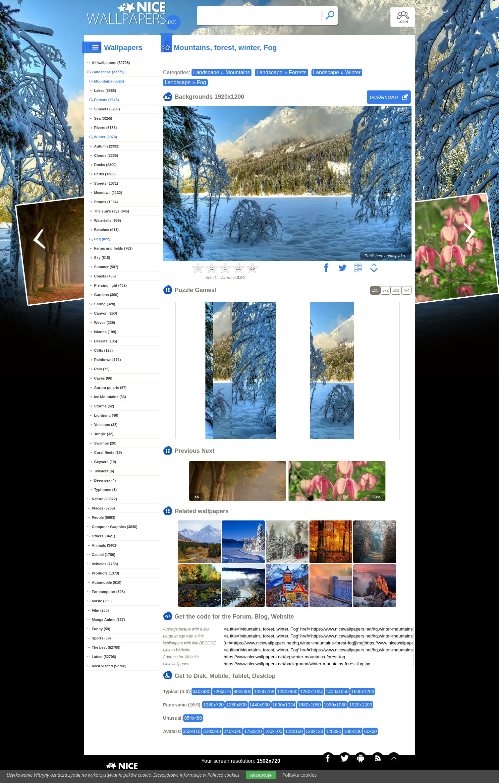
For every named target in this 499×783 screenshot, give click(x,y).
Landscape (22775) (108, 72)
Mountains (237, 72)
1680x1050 (309, 704)
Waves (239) (104, 323)
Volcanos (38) (106, 425)
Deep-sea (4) (105, 480)
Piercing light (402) (110, 285)
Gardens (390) (106, 295)
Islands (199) (105, 332)
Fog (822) (102, 239)
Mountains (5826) (109, 81)
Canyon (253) (105, 313)
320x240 (212, 731)
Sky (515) (102, 258)
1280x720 (213, 704)
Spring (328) (104, 304)
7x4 (406, 290)
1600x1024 (283, 704)
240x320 (233, 731)
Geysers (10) (105, 462)
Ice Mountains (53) (110, 397)
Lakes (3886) (105, 90)
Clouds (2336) (106, 155)
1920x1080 (335, 704)
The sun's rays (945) (111, 211)
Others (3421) (103, 536)
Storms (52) (104, 406)
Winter (352, 72)
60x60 (370, 731)
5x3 (396, 290)
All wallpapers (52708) (111, 63)
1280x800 (236, 704)
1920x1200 (360, 704)
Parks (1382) (105, 174)
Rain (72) (101, 369)
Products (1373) (105, 573)
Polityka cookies (299, 775)
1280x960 (287, 691)
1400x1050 (337, 691)
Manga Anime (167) (108, 620)
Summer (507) (106, 267)
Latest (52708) (104, 657)
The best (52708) (106, 647)
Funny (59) (101, 629)
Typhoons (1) (105, 490)
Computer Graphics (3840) (115, 527)
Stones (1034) (106, 202)
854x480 (193, 718)
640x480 (201, 691)
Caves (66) (103, 378)
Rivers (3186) (105, 128)
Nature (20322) (104, 499)
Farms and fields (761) (113, 248)
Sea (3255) (103, 118)
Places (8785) (103, 508)
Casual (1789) (103, 555)
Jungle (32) (103, 434)
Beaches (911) (106, 230)
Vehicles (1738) (105, 564)
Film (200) (100, 610)
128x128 (314, 731)
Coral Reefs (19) (108, 452)
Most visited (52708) (109, 666)
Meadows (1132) (108, 193)
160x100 (273, 731)
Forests (297, 72)
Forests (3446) (106, 100)
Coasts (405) (105, 276)
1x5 (375, 290)
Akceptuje (260, 775)
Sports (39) (101, 638)
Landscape (206, 72)
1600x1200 (362, 691)
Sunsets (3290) (107, 109)
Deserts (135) (105, 341)
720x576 (222, 691)
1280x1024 (311, 691)
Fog (201, 82)
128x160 (294, 731)
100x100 (352, 731)
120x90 (333, 731)
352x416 (192, 731)
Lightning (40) (106, 415)
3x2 (385, 290)
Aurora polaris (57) (110, 388)
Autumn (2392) (106, 146)
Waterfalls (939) (107, 220)
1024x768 (264, 691)
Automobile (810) (106, 582)
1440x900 (260, 704)
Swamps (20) (105, 443)
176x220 (253, 731)
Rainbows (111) (107, 360)
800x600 (242, 691)
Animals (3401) (105, 545)
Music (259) (102, 601)
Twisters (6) (104, 471)
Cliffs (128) (103, 350)
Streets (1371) (106, 183)
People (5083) (103, 517)
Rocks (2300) (105, 165)
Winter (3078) (105, 137)
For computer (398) (108, 592)
